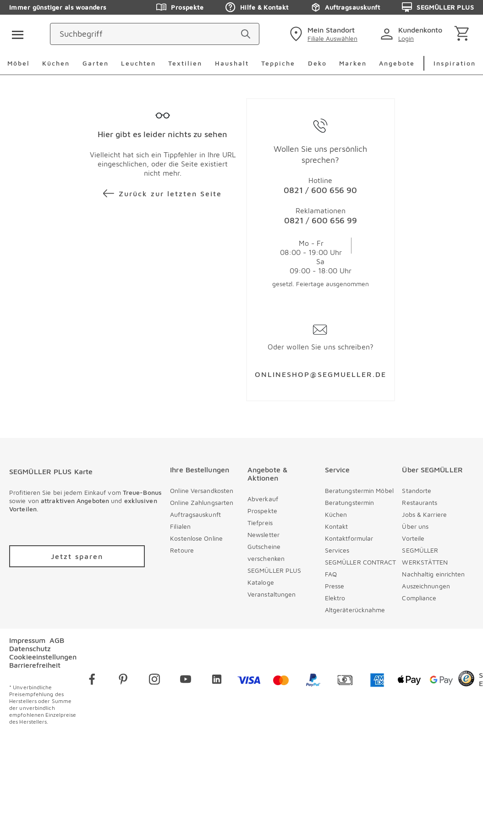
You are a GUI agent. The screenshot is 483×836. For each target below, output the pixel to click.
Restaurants (419, 502)
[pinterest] (123, 681)
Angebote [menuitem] (397, 63)
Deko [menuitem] (317, 63)
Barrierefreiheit (34, 665)
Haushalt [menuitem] (232, 63)
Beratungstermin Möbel (359, 490)
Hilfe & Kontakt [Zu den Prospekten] (256, 7)
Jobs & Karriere (424, 514)
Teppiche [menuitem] (278, 63)
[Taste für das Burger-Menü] (14, 33)
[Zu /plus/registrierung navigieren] (77, 556)
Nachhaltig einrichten (433, 574)
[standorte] (322, 34)
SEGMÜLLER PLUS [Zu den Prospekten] (438, 7)
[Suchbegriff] (198, 34)
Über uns (415, 526)
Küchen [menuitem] (56, 63)
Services (337, 550)
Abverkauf (262, 499)
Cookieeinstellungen (43, 657)
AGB (56, 640)
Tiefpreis (260, 522)
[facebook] (92, 681)
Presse (335, 586)
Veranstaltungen (271, 594)
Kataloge (260, 582)
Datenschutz (30, 648)
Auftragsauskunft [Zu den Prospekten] (345, 7)
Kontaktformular (349, 538)
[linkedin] (216, 681)
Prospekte (262, 511)
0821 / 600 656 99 (320, 220)
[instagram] (154, 681)
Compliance (419, 598)
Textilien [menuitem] (185, 63)
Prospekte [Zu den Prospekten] (179, 7)
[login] (413, 34)
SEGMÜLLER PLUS (274, 570)
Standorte (416, 490)
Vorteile (413, 538)
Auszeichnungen (426, 586)
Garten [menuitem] (95, 63)
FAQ (331, 574)
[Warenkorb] (463, 34)
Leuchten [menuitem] (138, 63)
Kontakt (336, 526)
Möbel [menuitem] (18, 63)
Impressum (27, 640)
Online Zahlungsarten (201, 502)
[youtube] (185, 681)
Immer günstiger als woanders (58, 7)
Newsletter (263, 534)
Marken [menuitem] (353, 63)
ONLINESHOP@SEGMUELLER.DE (320, 374)
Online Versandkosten (201, 490)
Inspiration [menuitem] (455, 63)
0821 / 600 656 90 (320, 190)
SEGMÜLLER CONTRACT (360, 562)
